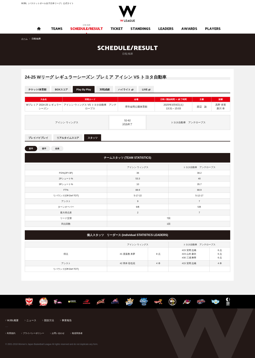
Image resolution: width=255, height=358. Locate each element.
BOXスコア (61, 89)
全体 (57, 148)
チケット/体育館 (37, 89)
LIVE (145, 89)
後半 (44, 148)
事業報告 (67, 320)
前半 (31, 148)
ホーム (24, 38)
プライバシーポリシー (33, 333)
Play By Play (83, 89)
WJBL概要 (13, 320)
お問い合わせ (58, 333)
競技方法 (49, 320)
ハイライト (124, 89)
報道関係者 (77, 333)
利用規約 (11, 333)
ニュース (31, 320)
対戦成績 (105, 89)
